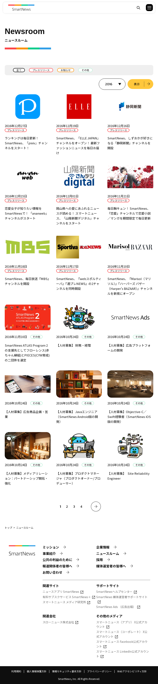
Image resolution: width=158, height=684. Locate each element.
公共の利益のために (57, 559)
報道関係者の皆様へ (57, 565)
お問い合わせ (52, 572)
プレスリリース (41, 70)
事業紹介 (49, 553)
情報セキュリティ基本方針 (66, 671)
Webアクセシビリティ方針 (132, 671)
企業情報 (102, 547)
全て (18, 70)
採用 (99, 559)
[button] (147, 7)
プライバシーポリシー (99, 671)
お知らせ (66, 70)
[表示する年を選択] (112, 84)
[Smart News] (21, 8)
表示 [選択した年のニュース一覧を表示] (137, 84)
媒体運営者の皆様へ (111, 565)
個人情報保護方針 (36, 671)
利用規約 (16, 671)
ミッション (51, 547)
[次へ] (96, 506)
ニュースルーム (107, 553)
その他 (85, 70)
